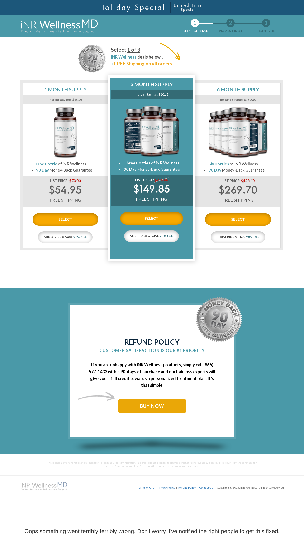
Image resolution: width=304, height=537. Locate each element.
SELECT (65, 219)
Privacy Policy (166, 487)
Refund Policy (187, 487)
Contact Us (206, 487)
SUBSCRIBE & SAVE (65, 237)
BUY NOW (152, 406)
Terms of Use (145, 487)
